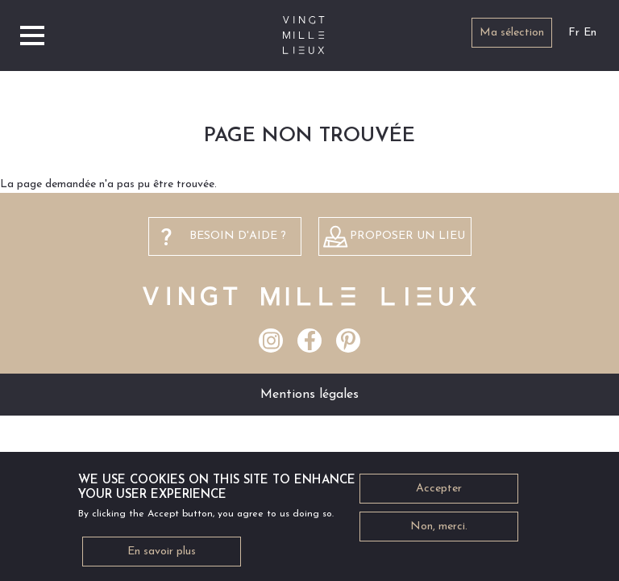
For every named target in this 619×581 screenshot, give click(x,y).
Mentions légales (309, 394)
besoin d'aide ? (237, 236)
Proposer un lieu (407, 236)
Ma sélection (512, 33)
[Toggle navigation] (32, 35)
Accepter (439, 493)
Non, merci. (438, 531)
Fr (574, 33)
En (590, 33)
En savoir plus (161, 556)
